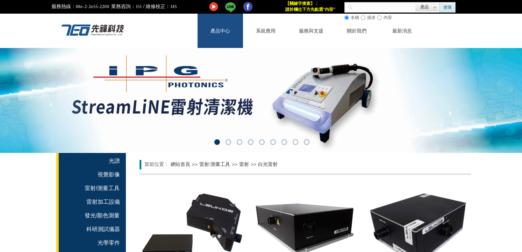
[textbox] (384, 6)
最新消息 (402, 31)
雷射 (244, 164)
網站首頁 (180, 164)
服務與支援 (311, 31)
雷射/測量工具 (214, 164)
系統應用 (266, 31)
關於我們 (356, 31)
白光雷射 (268, 164)
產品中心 (220, 31)
